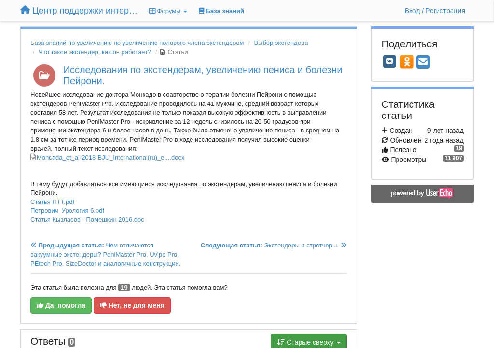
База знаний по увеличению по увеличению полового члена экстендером (137, 42)
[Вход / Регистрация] (435, 10)
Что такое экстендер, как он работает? (95, 52)
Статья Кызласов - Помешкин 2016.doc (87, 219)
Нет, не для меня (132, 305)
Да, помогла (61, 305)
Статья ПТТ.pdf (52, 201)
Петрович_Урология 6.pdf (67, 210)
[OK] (407, 61)
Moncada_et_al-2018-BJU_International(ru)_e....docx (110, 157)
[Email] (423, 62)
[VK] (390, 61)
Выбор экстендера (281, 42)
